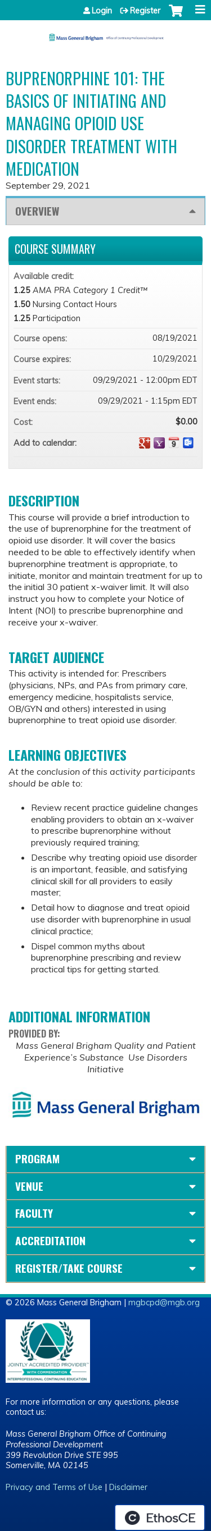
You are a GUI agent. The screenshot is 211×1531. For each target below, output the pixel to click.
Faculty (34, 1213)
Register (145, 11)
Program (37, 1158)
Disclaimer (128, 1487)
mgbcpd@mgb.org (164, 1302)
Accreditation (50, 1240)
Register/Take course (69, 1268)
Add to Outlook (188, 443)
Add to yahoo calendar (159, 443)
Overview (37, 211)
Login (102, 11)
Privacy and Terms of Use (54, 1487)
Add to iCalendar (173, 442)
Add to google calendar (144, 443)
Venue (29, 1186)
